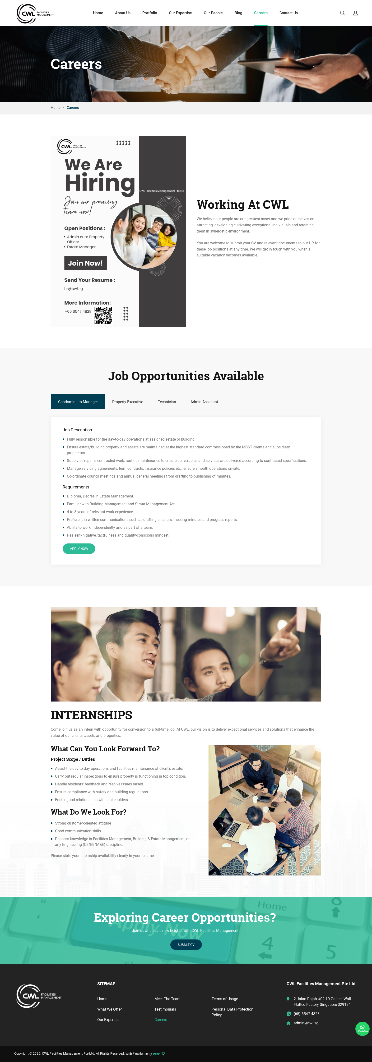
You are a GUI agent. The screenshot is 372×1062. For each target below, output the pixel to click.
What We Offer (110, 1009)
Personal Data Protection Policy (233, 1012)
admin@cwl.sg (306, 1023)
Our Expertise (109, 1019)
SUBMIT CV (186, 945)
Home (103, 999)
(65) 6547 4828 (307, 1014)
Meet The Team (168, 999)
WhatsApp (363, 1028)
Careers (161, 1019)
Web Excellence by (145, 1054)
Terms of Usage (225, 999)
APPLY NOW (79, 549)
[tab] (78, 402)
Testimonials (166, 1009)
